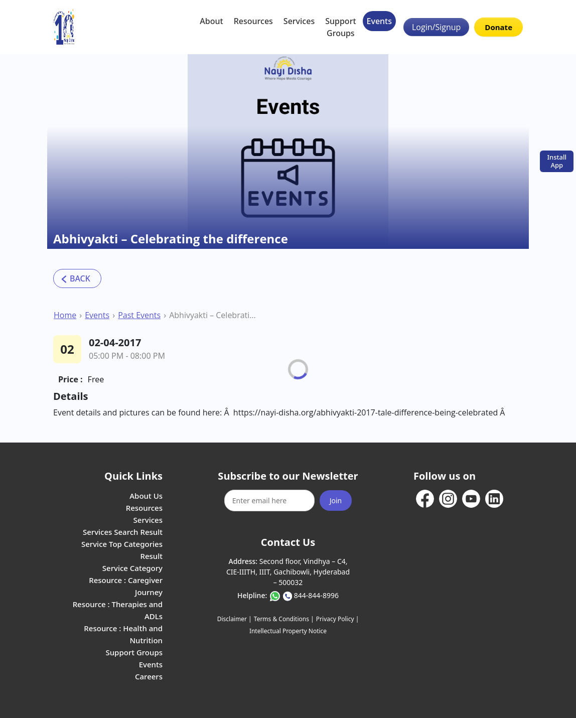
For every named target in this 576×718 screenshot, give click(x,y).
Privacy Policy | (337, 619)
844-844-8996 (316, 595)
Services (299, 21)
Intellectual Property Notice (288, 631)
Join (336, 500)
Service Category (132, 568)
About (211, 21)
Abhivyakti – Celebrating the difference (213, 315)
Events (379, 21)
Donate (498, 27)
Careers (149, 676)
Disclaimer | (234, 619)
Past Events (139, 315)
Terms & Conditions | (284, 619)
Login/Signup (436, 27)
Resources (253, 21)
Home (65, 315)
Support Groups (340, 27)
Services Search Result (123, 532)
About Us (146, 496)
